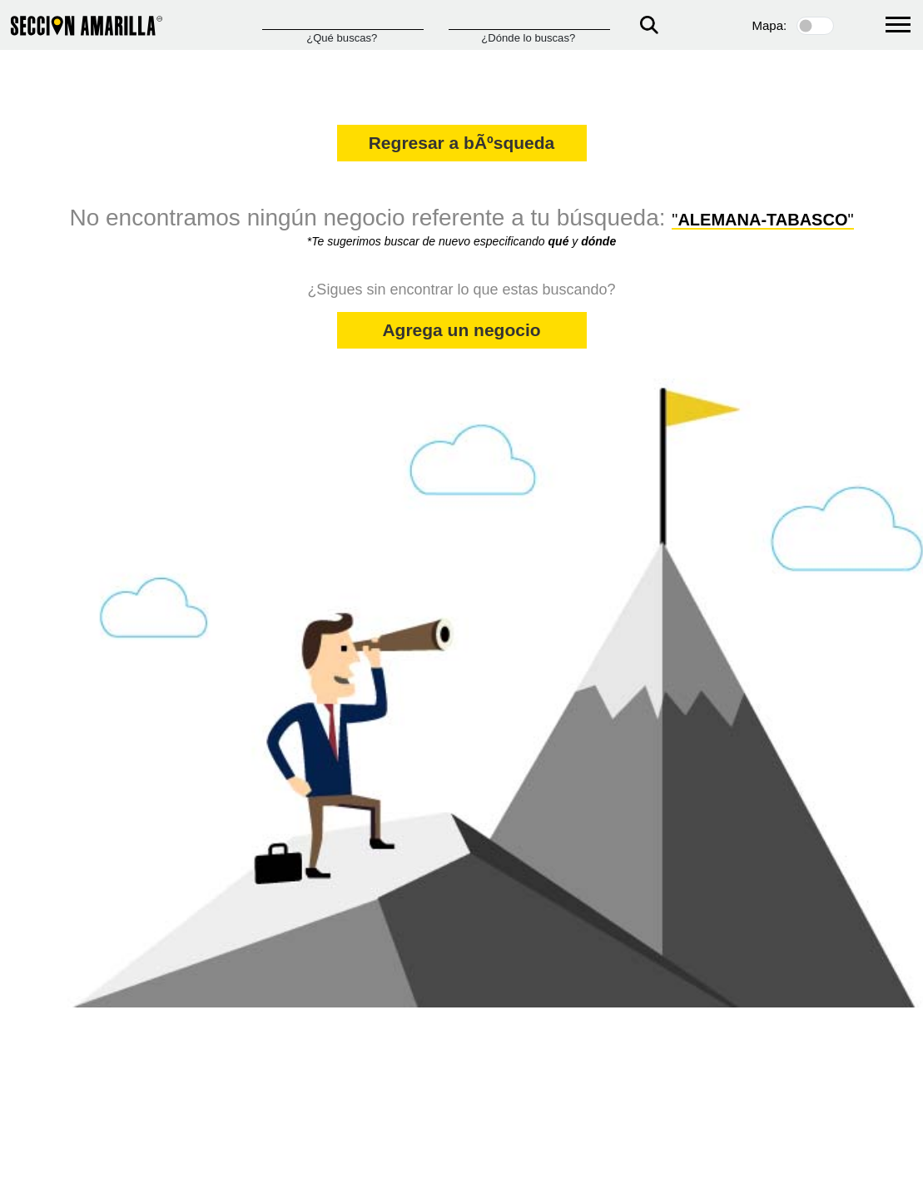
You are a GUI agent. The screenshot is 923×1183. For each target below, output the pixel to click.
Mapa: (769, 25)
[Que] (343, 21)
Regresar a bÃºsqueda (462, 142)
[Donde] (529, 21)
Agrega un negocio (461, 329)
